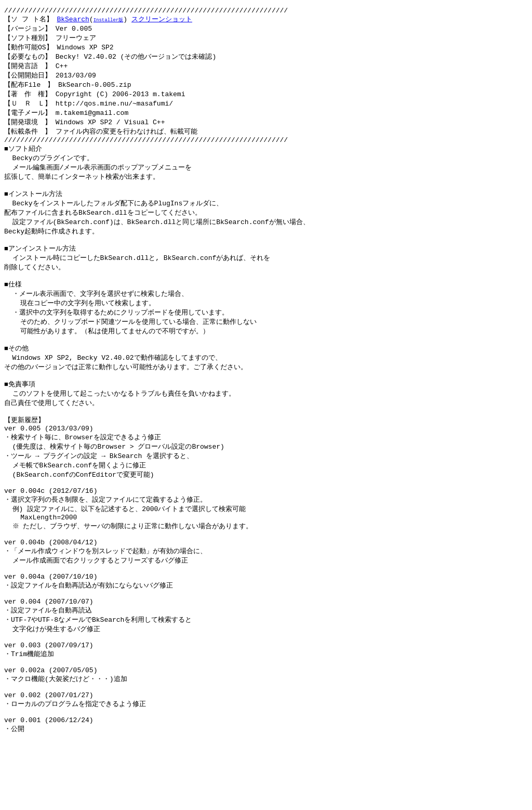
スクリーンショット (161, 20)
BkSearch (73, 20)
